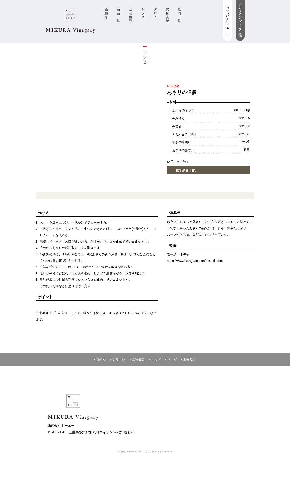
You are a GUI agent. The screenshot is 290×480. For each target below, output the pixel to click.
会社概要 (136, 360)
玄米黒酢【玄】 (187, 170)
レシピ (154, 360)
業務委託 (188, 360)
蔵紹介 (100, 360)
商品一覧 (117, 360)
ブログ (171, 360)
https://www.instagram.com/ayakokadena (196, 261)
